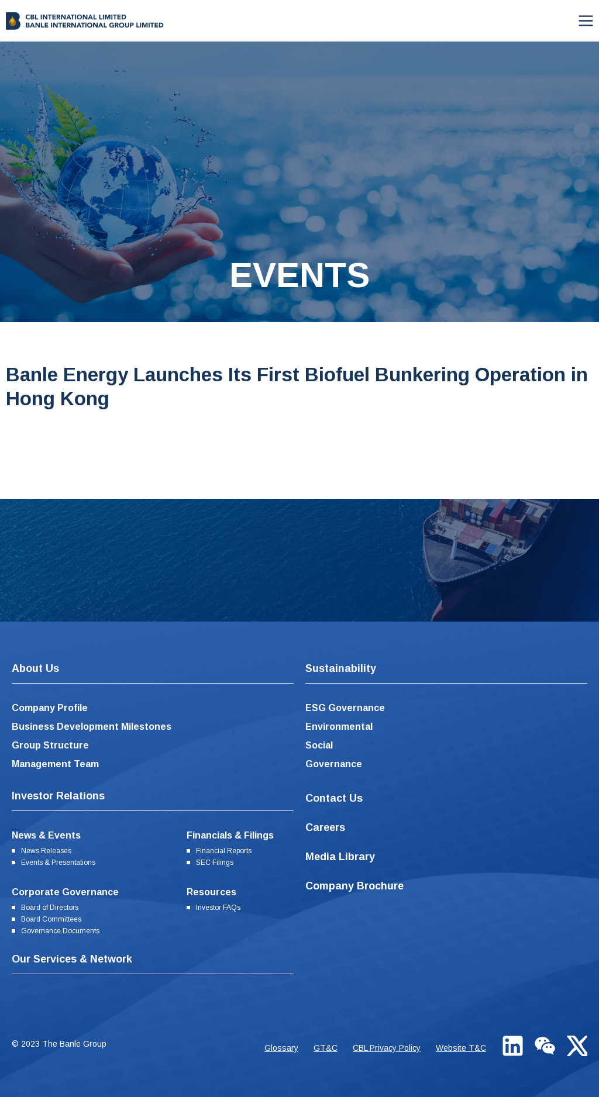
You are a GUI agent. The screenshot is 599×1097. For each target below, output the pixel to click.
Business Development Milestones (91, 727)
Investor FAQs (218, 907)
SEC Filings (214, 862)
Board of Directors (49, 907)
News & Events (46, 835)
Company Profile (50, 708)
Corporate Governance (65, 892)
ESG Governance (345, 708)
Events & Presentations (58, 862)
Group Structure (50, 745)
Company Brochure (354, 886)
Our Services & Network (72, 959)
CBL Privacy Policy (387, 1048)
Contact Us (334, 798)
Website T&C (461, 1048)
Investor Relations (58, 796)
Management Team (55, 764)
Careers (325, 827)
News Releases (46, 851)
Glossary (281, 1048)
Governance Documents (60, 931)
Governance (333, 764)
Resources (211, 892)
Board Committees (51, 919)
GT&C (326, 1048)
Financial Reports (224, 851)
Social (319, 745)
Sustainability (340, 668)
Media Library (340, 857)
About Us (35, 668)
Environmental (339, 727)
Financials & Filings (230, 835)
